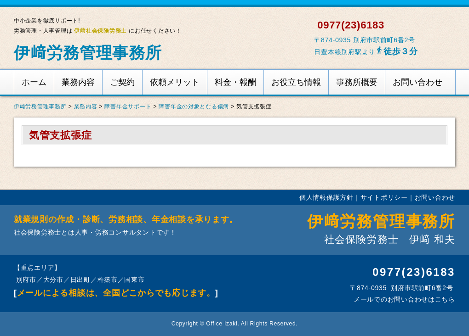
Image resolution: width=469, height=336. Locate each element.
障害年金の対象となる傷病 (194, 106)
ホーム (34, 82)
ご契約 (122, 82)
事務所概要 (356, 82)
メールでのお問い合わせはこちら (403, 299)
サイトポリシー (384, 197)
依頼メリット (175, 82)
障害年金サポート (127, 106)
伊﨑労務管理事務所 (88, 53)
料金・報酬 (235, 82)
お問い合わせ (417, 82)
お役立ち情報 (296, 82)
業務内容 (78, 82)
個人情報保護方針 (326, 197)
